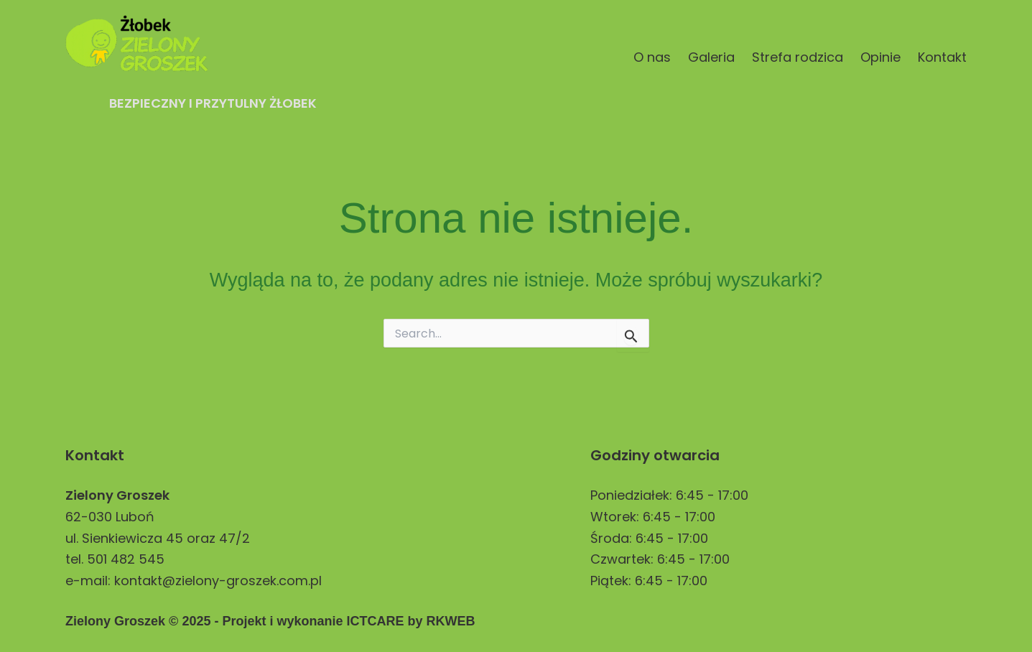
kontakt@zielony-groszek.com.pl (218, 581)
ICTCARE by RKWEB (410, 621)
